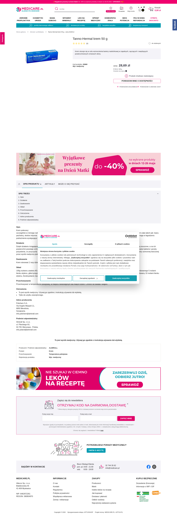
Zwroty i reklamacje (61, 500)
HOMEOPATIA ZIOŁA (110, 19)
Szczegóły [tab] (88, 244)
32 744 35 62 (110, 466)
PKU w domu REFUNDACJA (139, 19)
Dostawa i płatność (99, 497)
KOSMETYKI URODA (38, 19)
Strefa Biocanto (153, 19)
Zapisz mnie (126, 419)
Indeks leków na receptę (101, 490)
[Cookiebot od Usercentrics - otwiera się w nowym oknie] (127, 236)
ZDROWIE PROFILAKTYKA (23, 19)
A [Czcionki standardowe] (138, 7)
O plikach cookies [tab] (122, 244)
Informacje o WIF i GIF (145, 487)
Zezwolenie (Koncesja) (145, 484)
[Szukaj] (56, 9)
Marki (94, 487)
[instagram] (154, 467)
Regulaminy (58, 490)
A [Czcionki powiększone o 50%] (141, 7)
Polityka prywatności (61, 494)
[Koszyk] (150, 9)
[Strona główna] (21, 32)
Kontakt (56, 487)
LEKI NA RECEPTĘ (81, 19)
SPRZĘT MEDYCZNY (95, 19)
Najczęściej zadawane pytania (104, 504)
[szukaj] (74, 9)
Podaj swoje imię (47, 415)
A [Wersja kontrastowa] (142, 10)
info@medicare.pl (112, 469)
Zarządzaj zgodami (88, 278)
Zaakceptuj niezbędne (56, 278)
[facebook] (149, 467)
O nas (55, 484)
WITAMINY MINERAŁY (66, 19)
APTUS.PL (119, 513)
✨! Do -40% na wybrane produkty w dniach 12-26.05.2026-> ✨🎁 (88, 2)
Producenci (96, 484)
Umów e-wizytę (96, 451)
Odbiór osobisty (98, 500)
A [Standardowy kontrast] (139, 10)
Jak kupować (97, 494)
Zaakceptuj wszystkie (121, 278)
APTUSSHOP (88, 513)
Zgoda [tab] (54, 244)
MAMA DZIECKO (52, 19)
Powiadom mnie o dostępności (137, 81)
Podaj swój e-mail (85, 415)
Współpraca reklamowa (62, 497)
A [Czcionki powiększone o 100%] (144, 7)
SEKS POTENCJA (124, 19)
